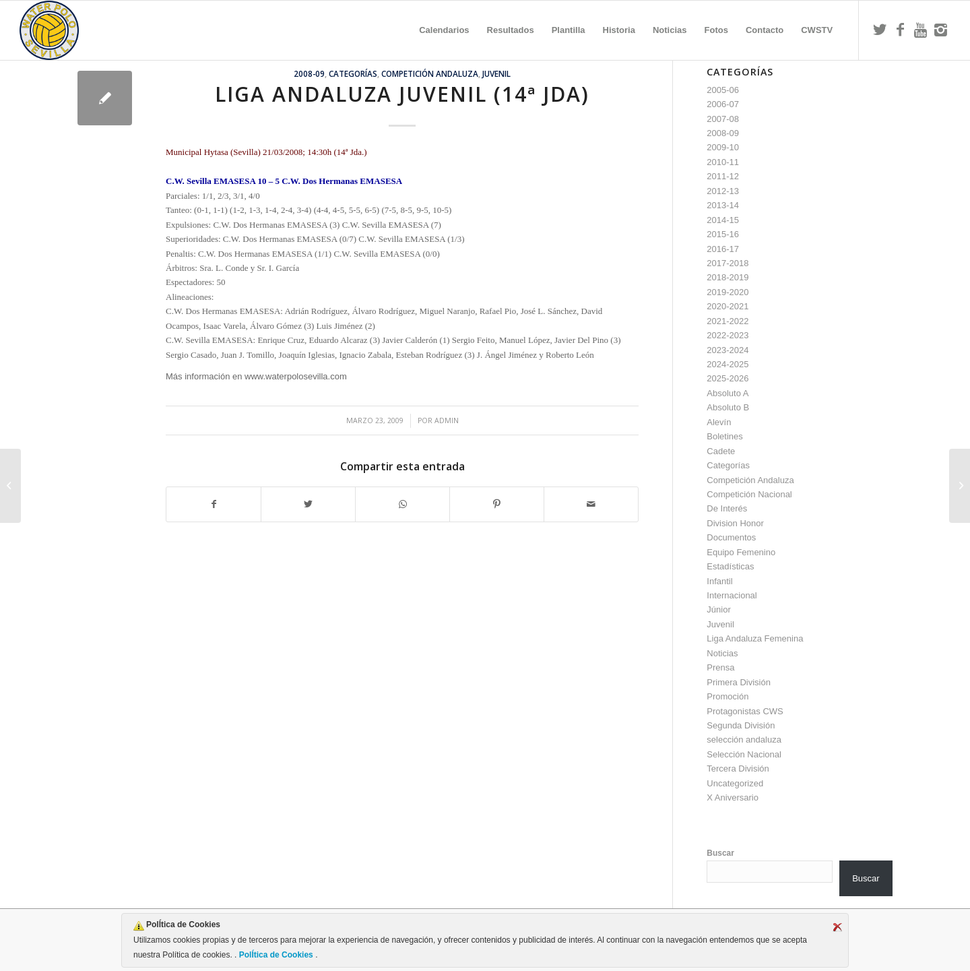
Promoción (727, 696)
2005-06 (723, 90)
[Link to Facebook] (900, 30)
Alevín (719, 422)
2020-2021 (727, 306)
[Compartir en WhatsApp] (402, 504)
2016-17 (723, 249)
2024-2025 (727, 364)
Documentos (731, 537)
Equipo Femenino (741, 552)
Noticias (722, 653)
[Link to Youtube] (920, 30)
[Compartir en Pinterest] (497, 504)
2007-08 (723, 119)
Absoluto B (728, 407)
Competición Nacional (749, 494)
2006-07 (723, 104)
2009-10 (723, 147)
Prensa (720, 667)
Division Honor (735, 523)
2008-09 (309, 73)
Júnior (718, 609)
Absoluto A (727, 393)
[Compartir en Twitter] (308, 504)
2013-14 (723, 205)
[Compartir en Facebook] (213, 504)
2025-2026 (727, 378)
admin (446, 420)
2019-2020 (727, 292)
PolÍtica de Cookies (275, 955)
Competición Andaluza (429, 73)
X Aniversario (732, 797)
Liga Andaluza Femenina (755, 638)
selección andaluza (744, 739)
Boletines (724, 436)
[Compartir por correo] (591, 504)
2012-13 (723, 191)
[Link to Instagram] (940, 30)
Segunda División (741, 725)
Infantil (719, 581)
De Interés (727, 508)
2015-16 (723, 234)
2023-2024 (727, 350)
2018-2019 (727, 277)
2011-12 (723, 176)
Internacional (731, 595)
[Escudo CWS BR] (49, 30)
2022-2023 (727, 335)
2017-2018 (727, 263)
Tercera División (738, 768)
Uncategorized (735, 783)
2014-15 (723, 220)
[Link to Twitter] (880, 30)
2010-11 (723, 162)
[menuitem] (444, 30)
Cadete (721, 451)
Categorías (353, 73)
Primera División (739, 682)
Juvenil (496, 73)
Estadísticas (730, 566)
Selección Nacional (744, 754)
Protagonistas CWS (745, 711)
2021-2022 (727, 321)
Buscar (720, 853)
